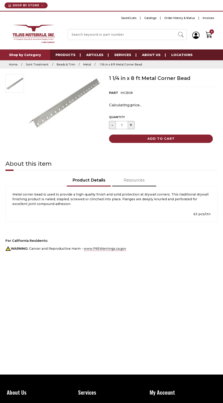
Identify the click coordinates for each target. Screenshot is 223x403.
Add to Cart (161, 139)
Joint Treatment (37, 64)
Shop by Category (25, 55)
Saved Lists (128, 18)
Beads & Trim (66, 64)
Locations (182, 55)
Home (13, 64)
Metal (87, 64)
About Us (151, 55)
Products (65, 55)
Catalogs (150, 18)
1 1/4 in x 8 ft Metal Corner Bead (120, 64)
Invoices (208, 18)
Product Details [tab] (88, 180)
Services (122, 55)
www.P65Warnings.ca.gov (105, 249)
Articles (94, 55)
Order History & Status (179, 18)
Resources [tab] (134, 180)
